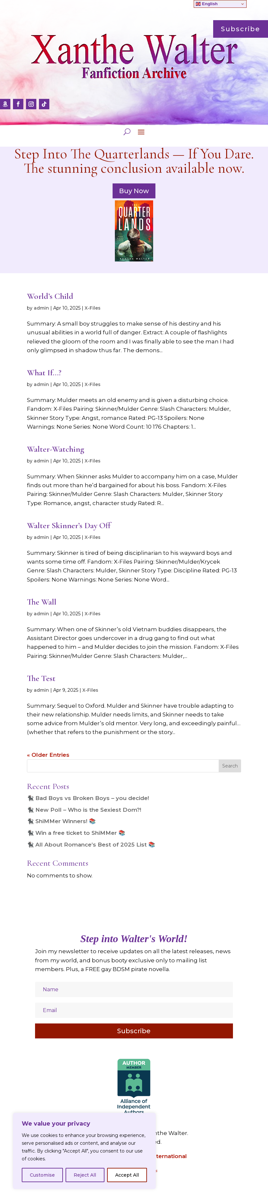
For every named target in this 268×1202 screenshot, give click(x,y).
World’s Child (50, 296)
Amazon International (156, 1156)
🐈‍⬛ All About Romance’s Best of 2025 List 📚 (91, 844)
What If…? (44, 372)
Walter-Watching (55, 449)
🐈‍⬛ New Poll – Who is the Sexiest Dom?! (84, 810)
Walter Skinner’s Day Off (69, 525)
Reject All (85, 1175)
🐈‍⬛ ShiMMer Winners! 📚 (61, 821)
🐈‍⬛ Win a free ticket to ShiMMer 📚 (76, 833)
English (207, 4)
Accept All (127, 1175)
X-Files (93, 308)
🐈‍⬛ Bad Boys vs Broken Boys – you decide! (88, 798)
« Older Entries (48, 755)
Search (230, 766)
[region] (84, 1151)
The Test (41, 678)
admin (41, 308)
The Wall (41, 602)
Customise (42, 1175)
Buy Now (134, 191)
